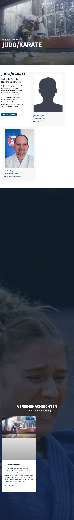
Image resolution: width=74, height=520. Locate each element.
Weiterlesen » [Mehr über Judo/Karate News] (9, 486)
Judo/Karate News (12, 465)
